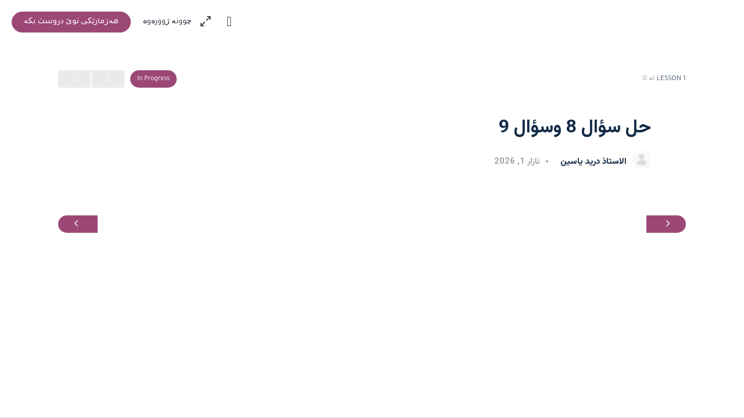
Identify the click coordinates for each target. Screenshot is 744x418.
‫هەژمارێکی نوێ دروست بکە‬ (71, 22)
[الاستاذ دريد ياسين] (641, 160)
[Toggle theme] (229, 22)
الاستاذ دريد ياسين (592, 161)
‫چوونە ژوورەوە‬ (167, 22)
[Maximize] (208, 22)
